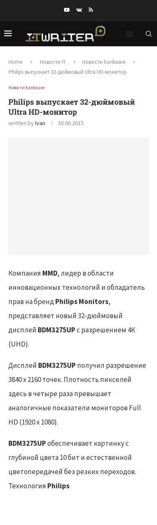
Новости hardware (103, 61)
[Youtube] (66, 9)
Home (15, 61)
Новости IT (53, 61)
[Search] (148, 34)
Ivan (40, 123)
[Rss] (91, 9)
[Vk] (79, 9)
